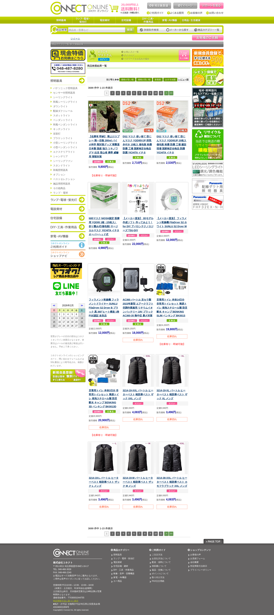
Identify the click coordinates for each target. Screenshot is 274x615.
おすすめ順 (170, 79)
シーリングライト (63, 97)
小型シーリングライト (65, 142)
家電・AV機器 (170, 20)
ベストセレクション (64, 179)
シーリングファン (63, 161)
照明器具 (61, 20)
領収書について (159, 566)
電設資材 (105, 20)
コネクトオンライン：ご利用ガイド (68, 245)
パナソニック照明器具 (65, 88)
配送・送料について (161, 562)
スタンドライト (61, 165)
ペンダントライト (63, 120)
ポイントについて (160, 573)
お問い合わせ (214, 13)
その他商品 (59, 188)
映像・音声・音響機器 (123, 573)
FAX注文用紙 (158, 581)
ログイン (104, 59)
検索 (129, 30)
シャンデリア (60, 156)
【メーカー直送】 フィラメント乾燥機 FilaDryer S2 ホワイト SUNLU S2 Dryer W (172, 222)
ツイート (75, 38)
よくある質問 (175, 13)
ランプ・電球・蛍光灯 (83, 20)
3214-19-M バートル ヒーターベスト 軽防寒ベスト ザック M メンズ (138, 481)
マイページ (185, 6)
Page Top (213, 541)
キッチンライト (61, 129)
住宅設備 (126, 20)
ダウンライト (60, 106)
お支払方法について (161, 558)
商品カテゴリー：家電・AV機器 (68, 236)
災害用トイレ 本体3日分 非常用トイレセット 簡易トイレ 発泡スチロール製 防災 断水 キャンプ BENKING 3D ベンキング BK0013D (104, 398)
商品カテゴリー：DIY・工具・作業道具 (68, 226)
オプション (59, 174)
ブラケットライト (63, 138)
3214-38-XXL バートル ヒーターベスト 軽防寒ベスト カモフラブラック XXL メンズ (172, 481)
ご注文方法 (157, 554)
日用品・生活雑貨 (191, 20)
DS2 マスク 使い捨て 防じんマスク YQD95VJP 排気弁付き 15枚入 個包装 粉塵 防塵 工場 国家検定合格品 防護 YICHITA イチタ (137, 144)
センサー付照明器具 (64, 92)
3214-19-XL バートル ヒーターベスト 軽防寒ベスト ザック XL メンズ (172, 394)
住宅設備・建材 (120, 566)
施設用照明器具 (61, 183)
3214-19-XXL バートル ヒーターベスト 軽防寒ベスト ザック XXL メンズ (138, 394)
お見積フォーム (197, 558)
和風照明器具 (60, 170)
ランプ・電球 (60, 192)
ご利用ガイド (155, 13)
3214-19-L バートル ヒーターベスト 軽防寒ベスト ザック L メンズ (104, 481)
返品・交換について (161, 570)
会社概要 (194, 562)
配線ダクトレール (63, 110)
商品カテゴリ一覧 (60, 44)
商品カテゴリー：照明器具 (68, 80)
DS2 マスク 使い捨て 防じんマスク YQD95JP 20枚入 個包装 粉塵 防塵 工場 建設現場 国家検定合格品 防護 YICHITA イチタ (171, 144)
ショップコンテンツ (200, 550)
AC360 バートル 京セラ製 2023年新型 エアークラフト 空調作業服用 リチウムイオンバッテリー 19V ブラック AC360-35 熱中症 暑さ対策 (138, 307)
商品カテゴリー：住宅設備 (68, 217)
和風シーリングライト (65, 101)
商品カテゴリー (121, 550)
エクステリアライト (64, 151)
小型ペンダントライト (65, 147)
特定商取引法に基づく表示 (65, 601)
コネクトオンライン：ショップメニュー (68, 254)
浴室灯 (56, 133)
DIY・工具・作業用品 (148, 20)
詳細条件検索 (150, 30)
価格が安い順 (127, 79)
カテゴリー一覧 (206, 30)
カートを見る (211, 6)
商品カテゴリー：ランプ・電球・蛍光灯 (68, 199)
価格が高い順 (144, 79)
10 (155, 93)
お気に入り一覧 (131, 52)
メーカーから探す (177, 30)
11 (161, 93)
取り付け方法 (158, 577)
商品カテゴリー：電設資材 (68, 208)
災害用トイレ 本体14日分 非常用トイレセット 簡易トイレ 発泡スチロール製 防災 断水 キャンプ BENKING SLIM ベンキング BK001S (172, 307)
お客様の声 (195, 13)
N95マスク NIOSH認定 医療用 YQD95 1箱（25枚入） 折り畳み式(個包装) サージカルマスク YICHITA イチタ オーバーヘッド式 (104, 226)
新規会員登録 (159, 6)
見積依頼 (207, 37)
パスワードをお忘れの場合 (136, 59)
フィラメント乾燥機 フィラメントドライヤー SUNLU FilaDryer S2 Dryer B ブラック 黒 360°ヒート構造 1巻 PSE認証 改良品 (104, 307)
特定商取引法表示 (198, 566)
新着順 (158, 79)
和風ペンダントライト (65, 124)
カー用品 (117, 581)
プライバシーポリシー (200, 570)
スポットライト (61, 115)
